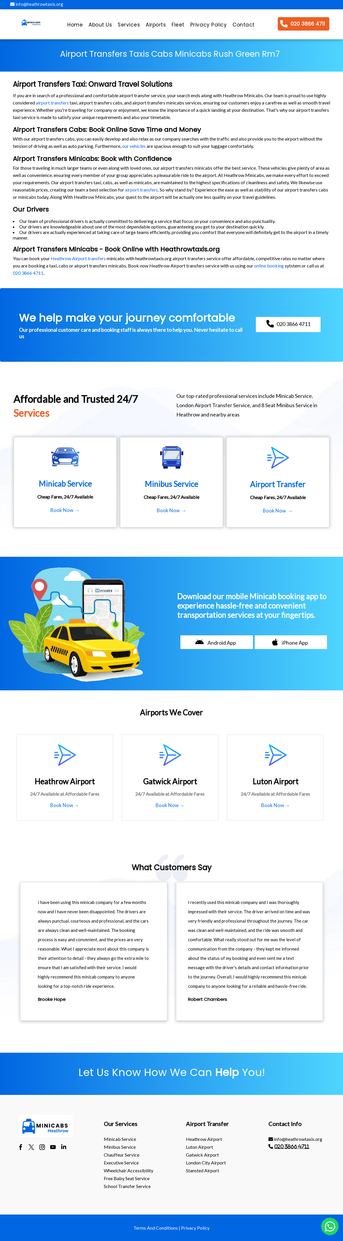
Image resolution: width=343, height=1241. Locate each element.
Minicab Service (120, 1139)
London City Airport (206, 1162)
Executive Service (121, 1162)
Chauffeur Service (121, 1154)
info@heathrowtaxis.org (36, 4)
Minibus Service (120, 1147)
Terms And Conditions (155, 1228)
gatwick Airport (202, 1154)
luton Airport (199, 1147)
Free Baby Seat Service (126, 1178)
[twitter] (31, 1148)
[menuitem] (75, 26)
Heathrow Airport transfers (78, 258)
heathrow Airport (204, 1139)
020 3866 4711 (28, 273)
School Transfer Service (127, 1186)
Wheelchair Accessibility (128, 1170)
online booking (269, 265)
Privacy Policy (195, 1228)
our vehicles (134, 146)
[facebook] (20, 1148)
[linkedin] (63, 1148)
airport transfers (52, 102)
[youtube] (53, 1148)
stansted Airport (202, 1170)
